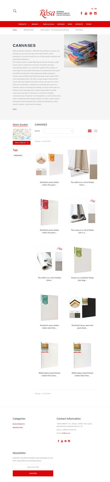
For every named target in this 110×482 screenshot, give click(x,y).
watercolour (18, 155)
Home (15, 30)
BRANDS (35, 24)
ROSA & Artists (48, 24)
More (15, 109)
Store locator (20, 124)
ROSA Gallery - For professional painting (55, 30)
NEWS (70, 24)
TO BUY (88, 24)
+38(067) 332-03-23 (69, 430)
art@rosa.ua (66, 433)
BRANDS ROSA (29, 30)
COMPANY (61, 24)
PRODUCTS (23, 24)
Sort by (37, 131)
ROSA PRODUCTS (19, 424)
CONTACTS (79, 24)
